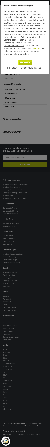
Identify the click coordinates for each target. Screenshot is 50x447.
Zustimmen (25, 62)
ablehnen (37, 48)
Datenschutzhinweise (31, 68)
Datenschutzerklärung (14, 45)
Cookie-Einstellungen (30, 51)
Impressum (12, 68)
